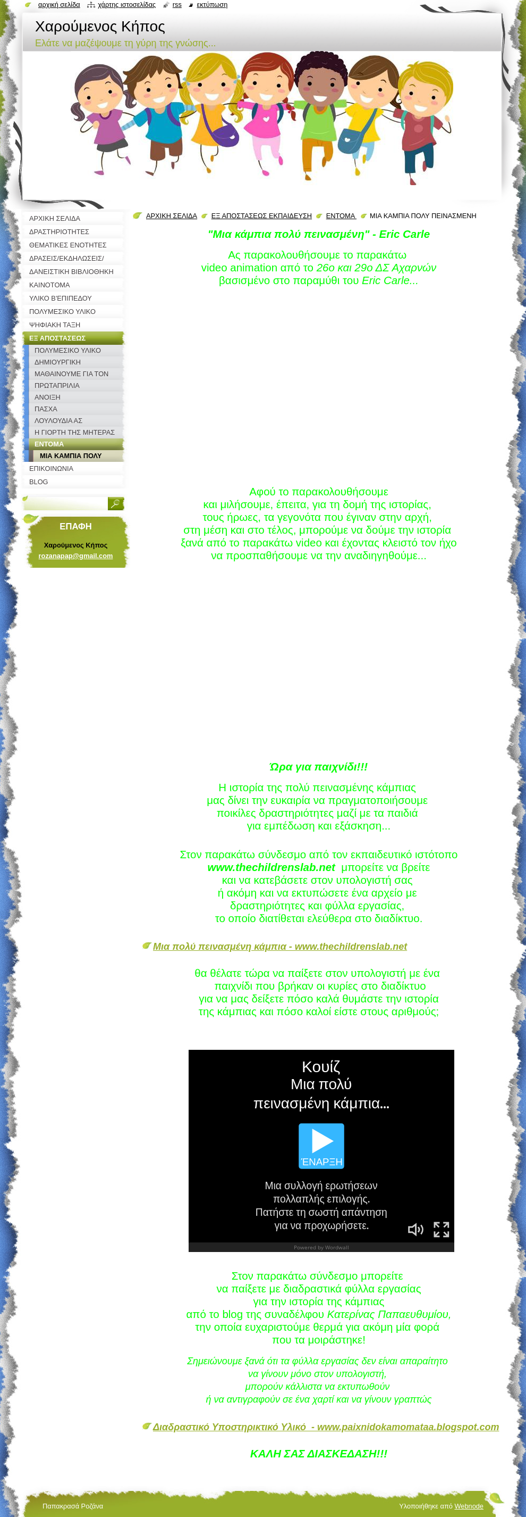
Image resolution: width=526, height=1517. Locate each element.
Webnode (468, 1506)
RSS (177, 5)
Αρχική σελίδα (59, 5)
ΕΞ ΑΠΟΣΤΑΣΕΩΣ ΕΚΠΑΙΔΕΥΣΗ (261, 216)
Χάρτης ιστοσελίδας (127, 5)
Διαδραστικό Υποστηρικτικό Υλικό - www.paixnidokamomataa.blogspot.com (326, 1427)
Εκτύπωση (212, 5)
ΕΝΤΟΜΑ (341, 216)
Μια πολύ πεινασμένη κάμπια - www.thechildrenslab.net (280, 946)
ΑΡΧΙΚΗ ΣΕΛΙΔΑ (171, 216)
